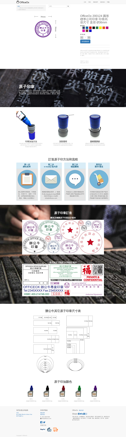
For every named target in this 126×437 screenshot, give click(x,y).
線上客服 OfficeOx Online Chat (24, 414)
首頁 (17, 412)
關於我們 (81, 410)
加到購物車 (85, 41)
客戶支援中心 (19, 416)
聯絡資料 (42, 412)
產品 (19, 6)
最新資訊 (42, 414)
